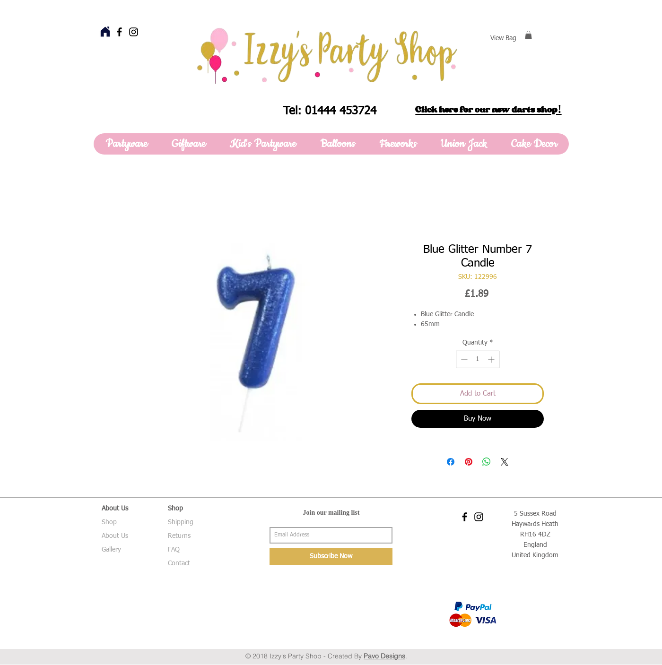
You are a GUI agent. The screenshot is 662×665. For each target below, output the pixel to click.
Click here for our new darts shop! (488, 109)
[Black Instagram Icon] (133, 32)
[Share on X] (504, 461)
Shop (109, 522)
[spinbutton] (477, 359)
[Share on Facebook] (450, 461)
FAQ (174, 549)
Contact (179, 563)
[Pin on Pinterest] (468, 461)
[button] (528, 35)
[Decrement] (463, 359)
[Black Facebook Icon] (119, 32)
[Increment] (492, 359)
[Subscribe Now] (331, 556)
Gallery (111, 549)
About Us (115, 536)
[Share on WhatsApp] (486, 461)
